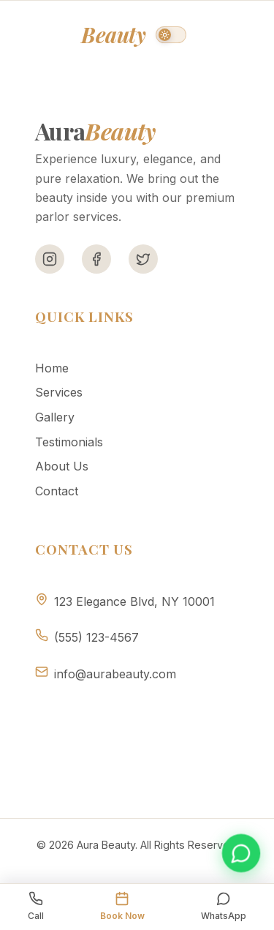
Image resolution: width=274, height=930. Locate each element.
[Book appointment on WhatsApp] (241, 853)
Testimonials (69, 442)
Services (59, 392)
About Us (61, 466)
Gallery (55, 417)
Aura (90, 34)
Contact (56, 491)
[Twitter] (143, 259)
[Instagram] (49, 259)
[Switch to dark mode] (171, 34)
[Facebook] (96, 259)
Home (52, 368)
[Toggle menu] (230, 35)
